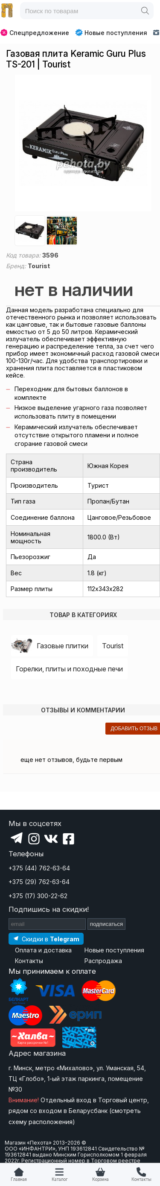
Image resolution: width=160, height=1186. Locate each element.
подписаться (106, 924)
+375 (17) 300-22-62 (38, 895)
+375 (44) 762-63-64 (39, 868)
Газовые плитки (62, 645)
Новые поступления (111, 32)
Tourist (112, 645)
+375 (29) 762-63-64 (39, 881)
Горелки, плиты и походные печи (69, 669)
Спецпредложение (34, 32)
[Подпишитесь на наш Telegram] (46, 938)
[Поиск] (145, 10)
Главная (19, 1179)
